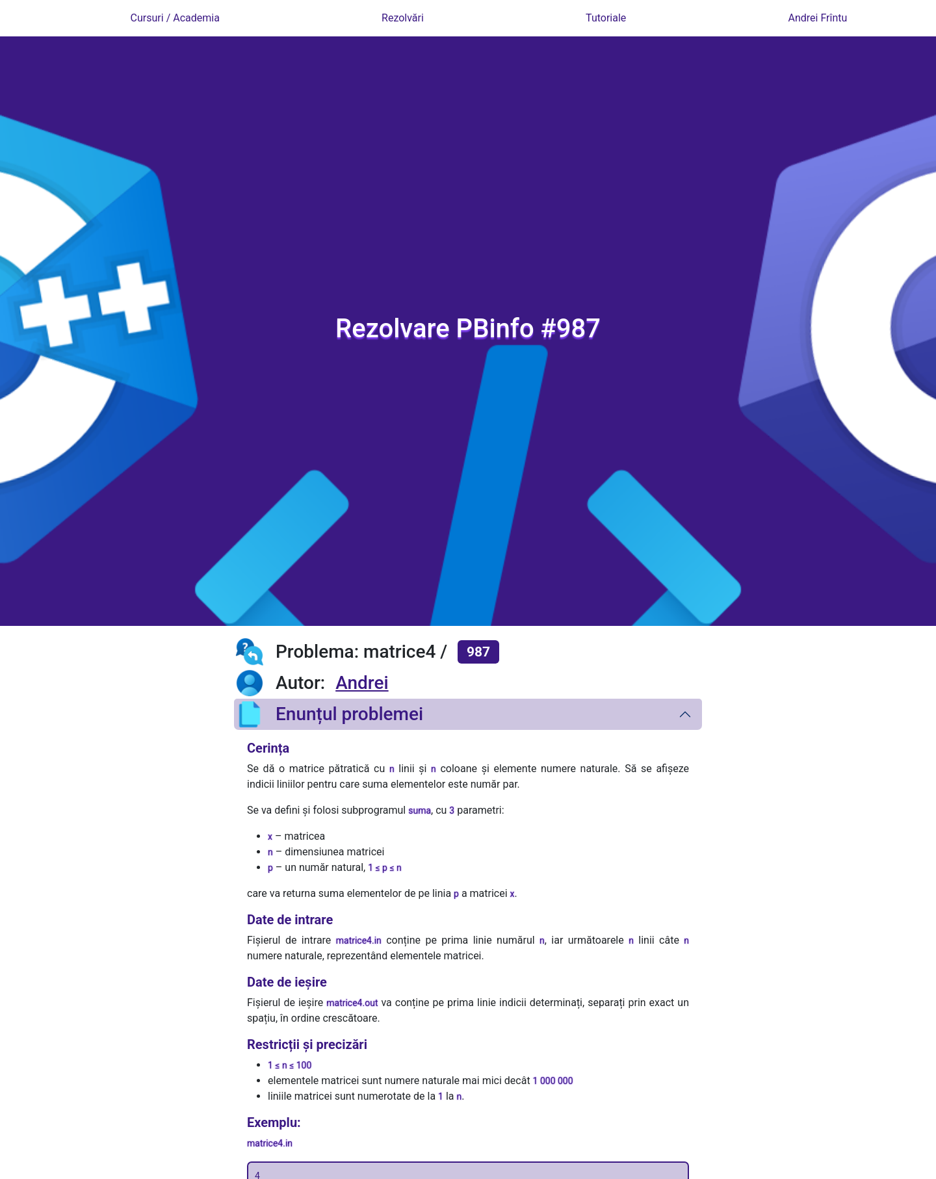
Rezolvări (403, 18)
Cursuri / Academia (175, 18)
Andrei (361, 682)
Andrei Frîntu (818, 18)
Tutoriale (606, 18)
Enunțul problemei (328, 714)
